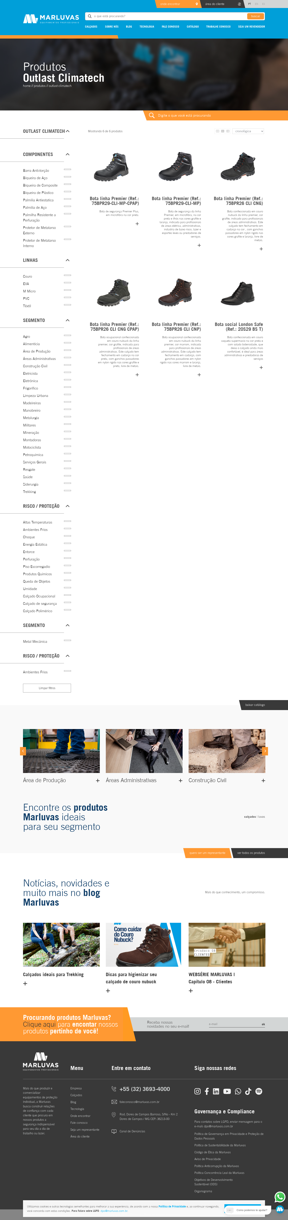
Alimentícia (31, 344)
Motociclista (32, 447)
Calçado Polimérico (37, 611)
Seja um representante (84, 1129)
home (27, 85)
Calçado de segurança (40, 603)
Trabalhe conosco (218, 26)
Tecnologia (147, 26)
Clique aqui (39, 1024)
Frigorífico (30, 388)
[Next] (265, 751)
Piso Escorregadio (36, 566)
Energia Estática (35, 544)
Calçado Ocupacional (39, 596)
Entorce (29, 552)
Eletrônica (30, 381)
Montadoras (32, 440)
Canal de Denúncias (132, 1131)
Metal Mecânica (35, 641)
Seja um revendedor (251, 26)
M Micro (29, 291)
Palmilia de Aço (35, 207)
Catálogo (193, 26)
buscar (255, 16)
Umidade (30, 589)
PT (249, 4)
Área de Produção (36, 351)
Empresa (76, 1088)
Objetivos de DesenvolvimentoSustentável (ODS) (213, 1182)
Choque (29, 537)
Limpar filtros (47, 688)
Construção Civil (35, 366)
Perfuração (31, 559)
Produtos (40, 85)
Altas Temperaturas (37, 522)
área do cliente (214, 4)
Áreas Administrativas (39, 359)
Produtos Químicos (37, 574)
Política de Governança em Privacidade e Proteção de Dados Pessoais (229, 1136)
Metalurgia (31, 418)
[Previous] (23, 751)
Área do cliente (80, 1136)
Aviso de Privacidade (207, 1159)
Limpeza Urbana (35, 395)
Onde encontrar (80, 1116)
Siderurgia (30, 484)
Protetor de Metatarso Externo (39, 230)
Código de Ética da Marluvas (212, 1152)
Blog (129, 26)
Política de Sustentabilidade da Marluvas (220, 1145)
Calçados (91, 26)
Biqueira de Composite (40, 185)
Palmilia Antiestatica (38, 200)
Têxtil (27, 306)
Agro (26, 336)
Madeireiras (32, 403)
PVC (26, 298)
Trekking (29, 492)
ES (263, 4)
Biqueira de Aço (35, 178)
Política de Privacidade (172, 1206)
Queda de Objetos (36, 581)
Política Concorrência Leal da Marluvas (219, 1172)
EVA (26, 284)
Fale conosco (170, 26)
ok (263, 1024)
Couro (27, 276)
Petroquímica (33, 455)
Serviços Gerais (34, 462)
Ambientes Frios (35, 530)
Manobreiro (31, 410)
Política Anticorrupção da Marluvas (216, 1166)
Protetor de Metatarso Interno (39, 243)
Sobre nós (112, 26)
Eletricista (30, 373)
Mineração (31, 432)
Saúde (28, 477)
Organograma (203, 1191)
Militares (29, 425)
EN (256, 4)
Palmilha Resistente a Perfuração (39, 217)
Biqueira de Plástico (38, 193)
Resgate (29, 469)
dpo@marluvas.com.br (114, 1210)
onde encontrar (170, 4)
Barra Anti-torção (36, 170)
